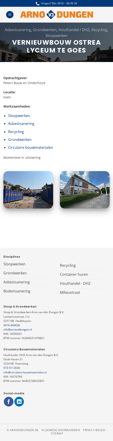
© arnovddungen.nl (23, 430)
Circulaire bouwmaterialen (30, 147)
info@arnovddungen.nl (17, 329)
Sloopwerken (56, 35)
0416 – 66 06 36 (67, 3)
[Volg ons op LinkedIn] (19, 402)
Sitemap (57, 433)
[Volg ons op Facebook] (9, 402)
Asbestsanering (18, 29)
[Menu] (10, 14)
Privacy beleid (94, 430)
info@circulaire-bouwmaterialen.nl (25, 372)
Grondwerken (44, 29)
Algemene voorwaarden (61, 430)
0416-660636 (11, 325)
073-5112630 (11, 368)
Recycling (99, 29)
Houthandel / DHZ (74, 29)
